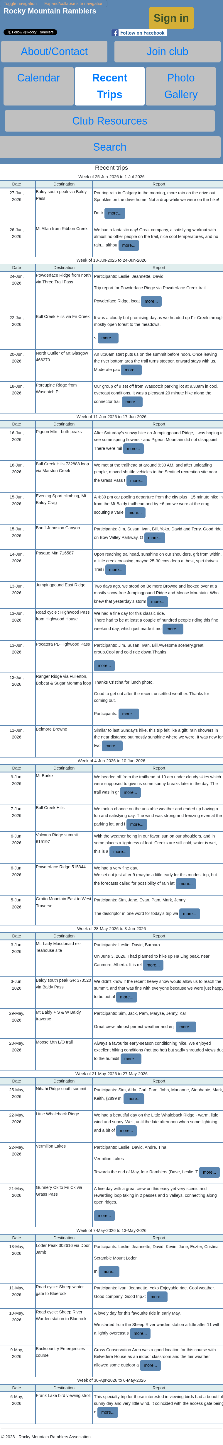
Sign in (171, 18)
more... (114, 213)
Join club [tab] (167, 51)
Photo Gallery (181, 86)
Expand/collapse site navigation (54, 3)
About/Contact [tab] (54, 51)
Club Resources (109, 121)
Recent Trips (109, 86)
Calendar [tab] (38, 78)
